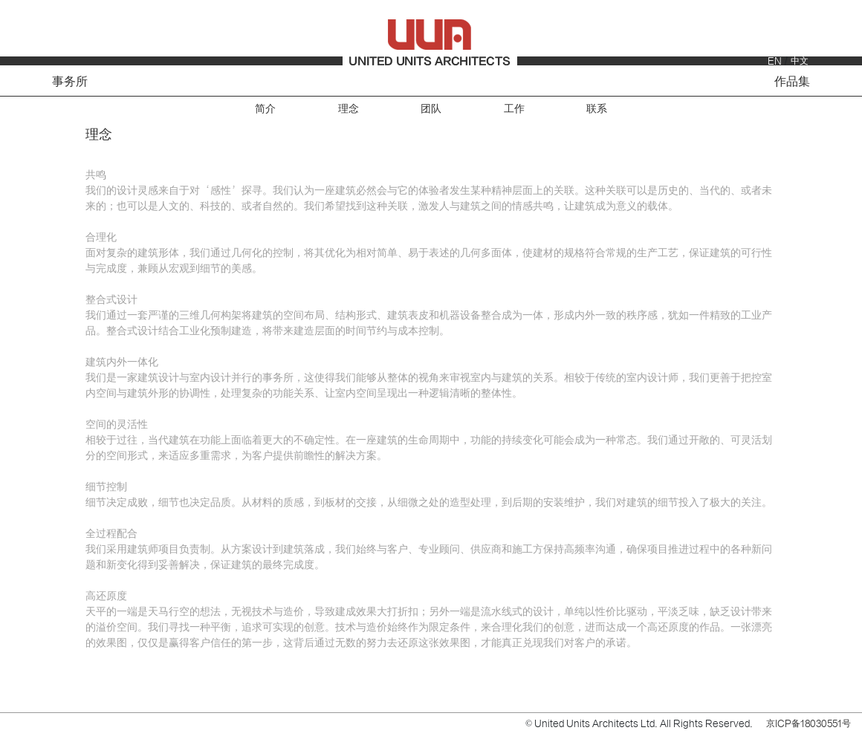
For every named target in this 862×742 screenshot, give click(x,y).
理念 (348, 108)
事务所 (70, 81)
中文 (799, 61)
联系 (596, 108)
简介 (265, 108)
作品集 (792, 81)
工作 (514, 108)
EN (775, 61)
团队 (431, 108)
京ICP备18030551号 (808, 723)
